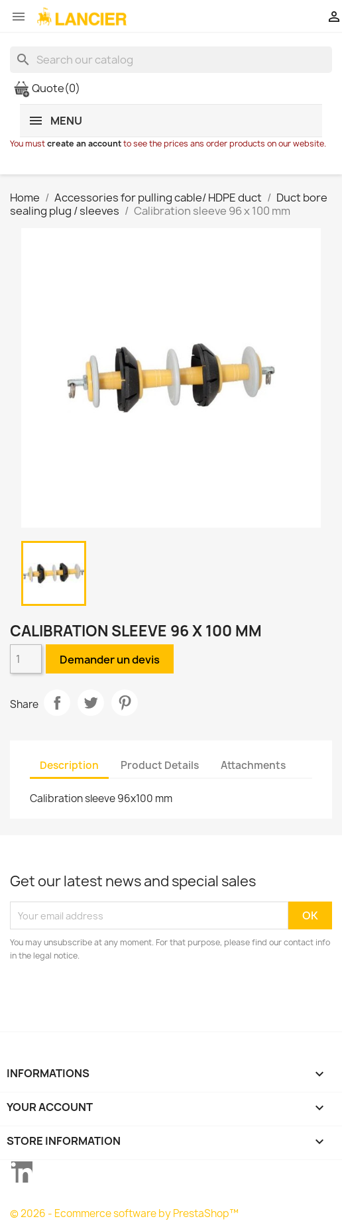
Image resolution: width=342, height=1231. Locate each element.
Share (57, 702)
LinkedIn (21, 1172)
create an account (84, 143)
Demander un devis (110, 659)
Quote (46, 88)
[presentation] (120, 999)
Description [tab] (69, 765)
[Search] (171, 59)
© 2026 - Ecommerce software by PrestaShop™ (124, 1213)
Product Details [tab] (160, 765)
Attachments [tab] (253, 765)
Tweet (91, 702)
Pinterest (124, 702)
